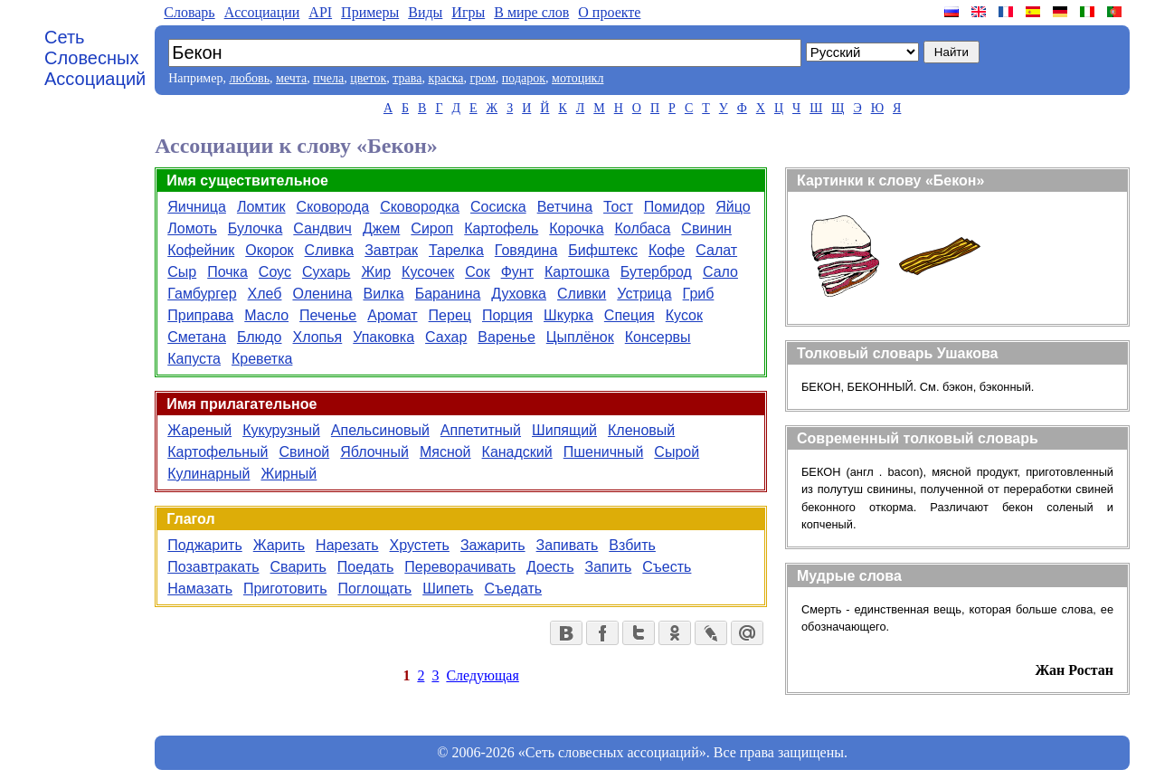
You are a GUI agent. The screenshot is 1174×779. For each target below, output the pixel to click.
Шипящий (564, 430)
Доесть (549, 567)
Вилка (383, 293)
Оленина (322, 293)
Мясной (445, 452)
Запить (607, 567)
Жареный (199, 430)
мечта (291, 78)
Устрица (644, 293)
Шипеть (447, 588)
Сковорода (333, 206)
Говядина (526, 250)
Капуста (194, 358)
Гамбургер (201, 293)
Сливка (330, 250)
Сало (720, 272)
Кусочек (428, 272)
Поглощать (374, 588)
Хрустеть (420, 545)
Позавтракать (213, 567)
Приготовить (285, 588)
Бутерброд (656, 272)
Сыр (181, 272)
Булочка (255, 228)
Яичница (196, 206)
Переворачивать (460, 567)
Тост (618, 206)
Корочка (576, 228)
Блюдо (259, 337)
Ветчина (564, 206)
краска (445, 78)
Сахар (446, 337)
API (320, 12)
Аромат (392, 315)
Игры (468, 12)
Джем (381, 228)
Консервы (658, 337)
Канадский (517, 452)
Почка (227, 272)
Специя (629, 315)
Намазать (199, 588)
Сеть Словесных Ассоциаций (95, 58)
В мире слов (531, 12)
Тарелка (456, 250)
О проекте (609, 12)
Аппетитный (480, 430)
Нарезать (347, 545)
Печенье (327, 315)
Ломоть (192, 228)
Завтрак (391, 250)
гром (482, 78)
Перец (450, 315)
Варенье (506, 337)
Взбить (632, 545)
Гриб (699, 293)
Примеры (370, 12)
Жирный (288, 473)
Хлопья (318, 337)
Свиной (304, 452)
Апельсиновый (380, 430)
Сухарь (326, 272)
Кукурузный (281, 430)
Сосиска (498, 206)
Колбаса (643, 228)
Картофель (501, 228)
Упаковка (383, 337)
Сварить (298, 567)
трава (407, 78)
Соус (275, 272)
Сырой (676, 452)
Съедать (513, 588)
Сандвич (322, 228)
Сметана (196, 337)
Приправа (200, 315)
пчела (328, 78)
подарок (523, 78)
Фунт (517, 272)
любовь (249, 78)
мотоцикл (577, 78)
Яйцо (732, 206)
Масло (266, 315)
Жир (376, 272)
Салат (716, 250)
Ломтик (261, 206)
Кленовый (641, 430)
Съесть (666, 567)
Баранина (448, 293)
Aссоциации (262, 12)
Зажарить (492, 545)
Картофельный (217, 452)
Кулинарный (208, 473)
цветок (368, 78)
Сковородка (419, 206)
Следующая (482, 675)
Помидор (674, 206)
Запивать (567, 545)
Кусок (684, 315)
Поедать (365, 567)
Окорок (269, 250)
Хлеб (265, 293)
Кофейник (200, 250)
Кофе (667, 250)
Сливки (581, 293)
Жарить (279, 545)
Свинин (706, 228)
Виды (425, 12)
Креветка (262, 358)
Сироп (432, 228)
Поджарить (204, 545)
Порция (507, 315)
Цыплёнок (580, 337)
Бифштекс (603, 250)
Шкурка (568, 315)
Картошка (577, 272)
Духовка (518, 293)
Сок (477, 272)
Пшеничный (603, 452)
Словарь (189, 12)
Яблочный (374, 452)
